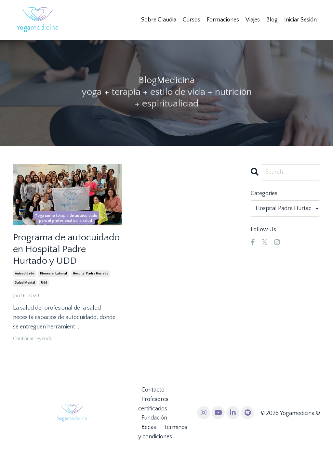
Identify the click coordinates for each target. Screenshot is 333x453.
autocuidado (24, 273)
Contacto (153, 390)
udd (44, 283)
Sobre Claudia (158, 20)
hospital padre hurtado (90, 273)
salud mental (25, 283)
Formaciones (223, 20)
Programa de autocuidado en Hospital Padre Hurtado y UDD (66, 249)
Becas (148, 427)
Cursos (191, 20)
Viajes (253, 20)
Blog (272, 20)
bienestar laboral (53, 273)
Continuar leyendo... (34, 338)
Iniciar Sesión (300, 20)
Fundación (154, 418)
